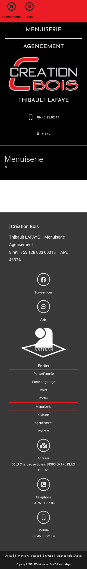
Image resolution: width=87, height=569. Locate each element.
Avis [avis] (29, 17)
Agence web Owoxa (69, 556)
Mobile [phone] (44, 530)
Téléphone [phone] (44, 497)
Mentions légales (28, 556)
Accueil (9, 556)
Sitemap (48, 556)
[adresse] (43, 445)
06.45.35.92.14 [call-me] (48, 117)
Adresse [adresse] (44, 458)
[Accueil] (5, 166)
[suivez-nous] (11, 6)
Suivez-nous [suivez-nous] (11, 17)
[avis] (29, 6)
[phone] (43, 484)
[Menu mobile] (44, 134)
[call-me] (31, 117)
